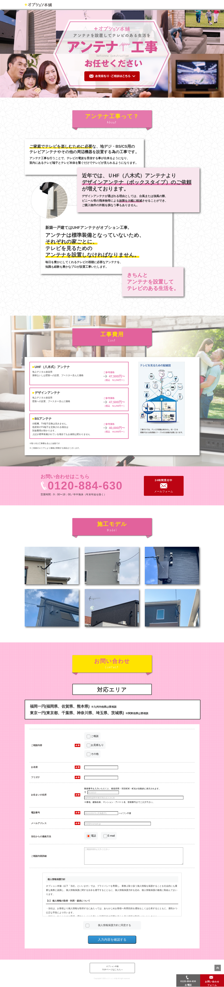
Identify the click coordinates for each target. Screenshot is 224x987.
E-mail (111, 835)
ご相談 (95, 736)
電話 (93, 835)
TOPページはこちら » (112, 971)
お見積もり (97, 745)
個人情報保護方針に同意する (114, 928)
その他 (95, 754)
